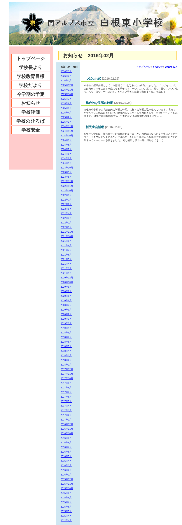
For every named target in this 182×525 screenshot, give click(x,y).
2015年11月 (67, 483)
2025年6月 (66, 103)
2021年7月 (66, 250)
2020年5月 (66, 300)
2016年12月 (67, 424)
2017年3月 (66, 410)
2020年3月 (66, 309)
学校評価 (30, 112)
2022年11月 (67, 186)
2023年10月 (67, 167)
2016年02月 (171, 66)
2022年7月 (66, 199)
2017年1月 (66, 419)
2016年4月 (66, 461)
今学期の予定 (31, 94)
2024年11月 (67, 131)
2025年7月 (66, 99)
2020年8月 (66, 291)
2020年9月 (66, 286)
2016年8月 (66, 442)
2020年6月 (66, 296)
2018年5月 (66, 346)
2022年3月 (66, 218)
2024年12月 (67, 126)
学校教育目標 (30, 76)
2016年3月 (66, 465)
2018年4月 (66, 351)
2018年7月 (66, 337)
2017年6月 (66, 396)
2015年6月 (66, 506)
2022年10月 (67, 190)
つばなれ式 (93, 78)
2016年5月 (66, 456)
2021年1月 (66, 273)
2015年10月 (67, 488)
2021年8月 (66, 245)
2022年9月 (66, 195)
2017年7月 (66, 392)
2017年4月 (66, 406)
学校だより (30, 85)
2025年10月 (67, 94)
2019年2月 (66, 323)
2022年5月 (66, 209)
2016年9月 (66, 438)
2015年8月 (66, 497)
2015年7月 (66, 502)
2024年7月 (66, 149)
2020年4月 (66, 305)
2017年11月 (67, 373)
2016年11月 (67, 428)
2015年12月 (67, 479)
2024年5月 (66, 158)
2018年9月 (66, 332)
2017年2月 (66, 415)
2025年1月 (66, 121)
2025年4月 (66, 112)
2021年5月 (66, 259)
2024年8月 (66, 144)
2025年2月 (66, 117)
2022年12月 (67, 181)
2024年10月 (67, 135)
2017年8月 (66, 387)
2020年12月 (67, 277)
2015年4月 (66, 516)
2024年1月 (66, 163)
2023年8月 (66, 176)
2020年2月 (66, 314)
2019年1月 (66, 328)
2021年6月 (66, 254)
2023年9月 (66, 172)
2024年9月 (66, 140)
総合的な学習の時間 (99, 103)
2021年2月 (66, 268)
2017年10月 (67, 378)
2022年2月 (66, 222)
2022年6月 (66, 204)
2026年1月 (66, 80)
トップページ (30, 58)
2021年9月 (66, 241)
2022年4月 (66, 213)
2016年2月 (66, 470)
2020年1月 (66, 318)
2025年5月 (66, 108)
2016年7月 (66, 447)
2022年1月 (66, 227)
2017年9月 (66, 383)
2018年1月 (66, 364)
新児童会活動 (95, 127)
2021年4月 (66, 263)
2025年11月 (67, 89)
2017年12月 (67, 369)
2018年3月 (66, 355)
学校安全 (30, 129)
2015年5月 (66, 511)
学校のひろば (30, 121)
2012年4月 (66, 520)
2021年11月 (67, 231)
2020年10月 (67, 282)
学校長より (30, 67)
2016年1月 (66, 474)
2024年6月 (66, 154)
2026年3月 (66, 71)
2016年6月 (66, 451)
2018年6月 (66, 341)
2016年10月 (67, 433)
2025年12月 (67, 85)
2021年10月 (67, 236)
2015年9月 (66, 493)
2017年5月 (66, 401)
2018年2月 (66, 360)
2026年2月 (66, 76)
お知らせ (30, 103)
